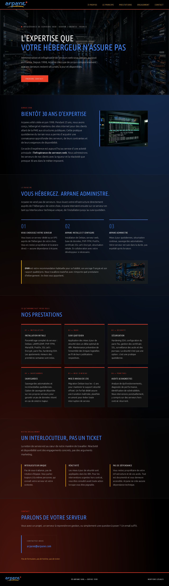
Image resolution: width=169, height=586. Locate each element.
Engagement (143, 5)
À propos (92, 5)
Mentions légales (156, 579)
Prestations (125, 5)
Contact (159, 5)
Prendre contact (34, 79)
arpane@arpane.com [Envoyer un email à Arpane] (39, 546)
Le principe (108, 5)
